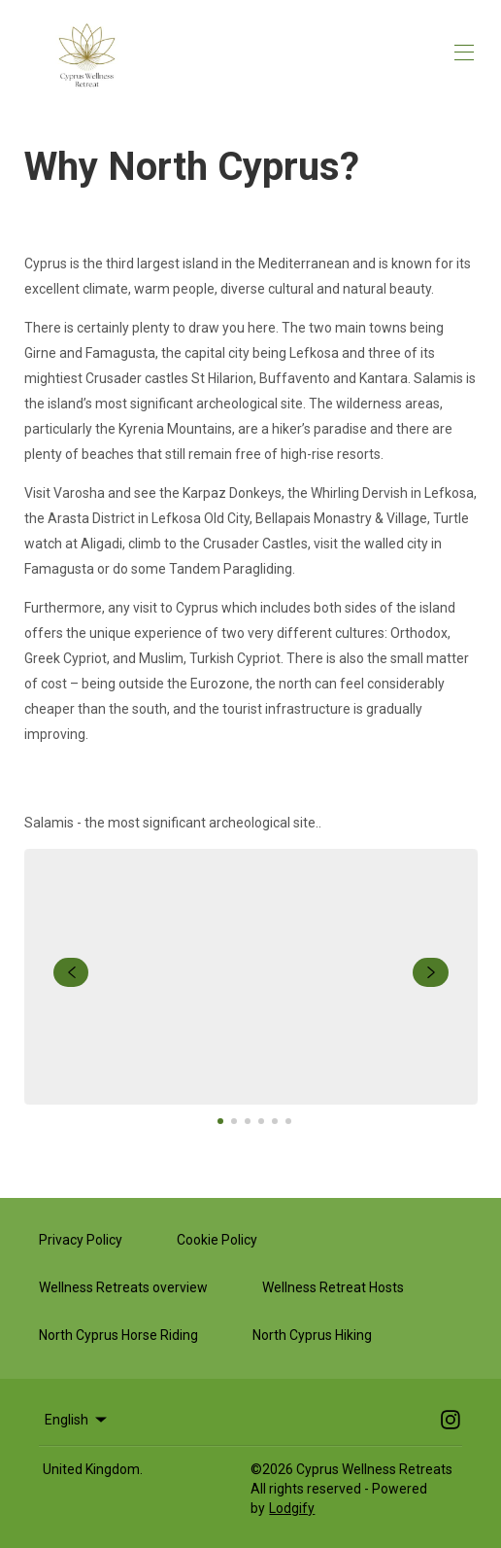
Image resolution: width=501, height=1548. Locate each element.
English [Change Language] (77, 1419)
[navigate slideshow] (71, 972)
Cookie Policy (217, 1240)
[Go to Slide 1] (220, 1121)
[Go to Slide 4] (261, 1121)
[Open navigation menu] (464, 52)
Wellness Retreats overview (123, 1287)
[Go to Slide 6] (288, 1121)
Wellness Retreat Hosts (333, 1287)
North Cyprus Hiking (312, 1335)
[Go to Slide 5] (275, 1121)
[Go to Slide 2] (234, 1121)
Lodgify (292, 1508)
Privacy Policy (80, 1240)
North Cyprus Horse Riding (118, 1335)
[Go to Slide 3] (247, 1121)
